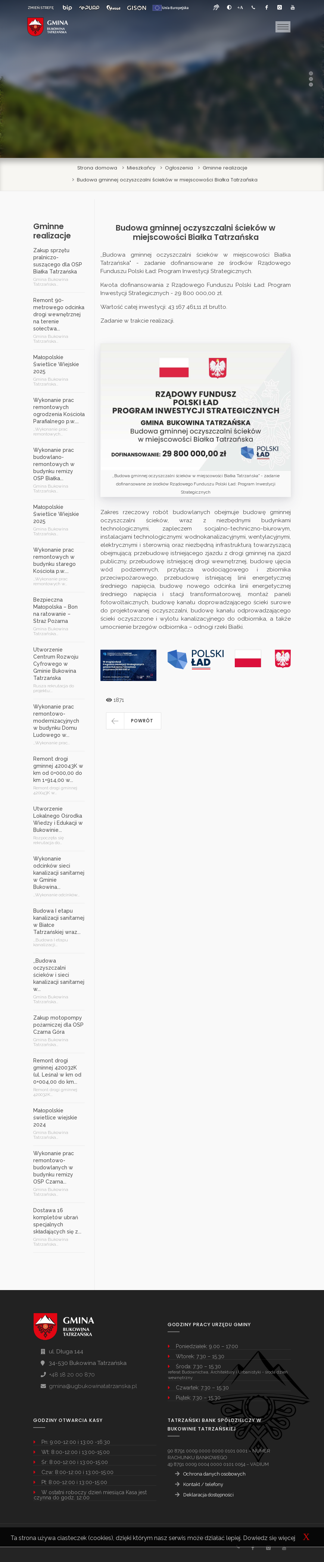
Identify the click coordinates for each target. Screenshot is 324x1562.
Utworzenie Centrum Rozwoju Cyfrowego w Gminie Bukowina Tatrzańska (55, 664)
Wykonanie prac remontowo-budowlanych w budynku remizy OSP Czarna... (53, 1167)
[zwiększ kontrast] (229, 7)
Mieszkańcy (141, 167)
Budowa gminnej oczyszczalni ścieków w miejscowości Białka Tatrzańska (167, 179)
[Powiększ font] (240, 7)
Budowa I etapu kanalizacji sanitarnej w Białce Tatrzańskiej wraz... (58, 921)
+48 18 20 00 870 (72, 1374)
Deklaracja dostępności (208, 1495)
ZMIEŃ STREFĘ (41, 8)
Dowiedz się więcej (269, 1538)
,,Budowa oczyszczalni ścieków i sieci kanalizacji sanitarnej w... (58, 975)
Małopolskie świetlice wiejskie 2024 (55, 1118)
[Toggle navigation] (282, 26)
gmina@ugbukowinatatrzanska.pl (93, 1386)
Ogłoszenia (179, 167)
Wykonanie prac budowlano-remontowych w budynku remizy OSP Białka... (54, 464)
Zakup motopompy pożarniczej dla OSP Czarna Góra (58, 1025)
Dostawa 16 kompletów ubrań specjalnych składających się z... (57, 1221)
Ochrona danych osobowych (214, 1474)
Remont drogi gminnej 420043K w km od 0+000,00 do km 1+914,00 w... (58, 769)
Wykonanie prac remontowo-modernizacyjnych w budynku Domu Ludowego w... (56, 721)
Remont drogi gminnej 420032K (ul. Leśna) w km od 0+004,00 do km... (57, 1071)
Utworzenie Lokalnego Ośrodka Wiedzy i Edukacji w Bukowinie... (58, 819)
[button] (133, 720)
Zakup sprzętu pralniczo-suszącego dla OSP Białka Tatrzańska (57, 261)
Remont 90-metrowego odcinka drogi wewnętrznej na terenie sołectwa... (58, 314)
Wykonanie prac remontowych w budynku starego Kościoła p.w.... (54, 560)
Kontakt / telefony (203, 1484)
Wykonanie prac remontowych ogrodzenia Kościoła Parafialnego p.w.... (59, 410)
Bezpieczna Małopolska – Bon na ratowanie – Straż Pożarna (55, 610)
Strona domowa (97, 167)
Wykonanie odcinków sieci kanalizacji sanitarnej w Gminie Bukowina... (58, 873)
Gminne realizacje (225, 167)
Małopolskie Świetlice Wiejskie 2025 (56, 364)
